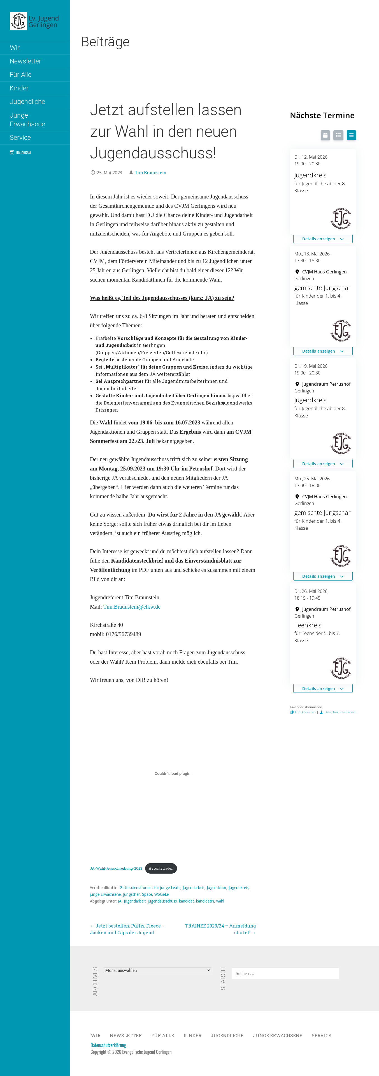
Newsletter (25, 61)
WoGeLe (161, 894)
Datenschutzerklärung (108, 1045)
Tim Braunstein (150, 172)
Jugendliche (27, 102)
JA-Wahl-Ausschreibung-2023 (116, 868)
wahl (220, 901)
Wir (15, 48)
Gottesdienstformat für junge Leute (150, 887)
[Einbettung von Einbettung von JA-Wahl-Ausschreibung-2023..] (173, 773)
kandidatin (205, 901)
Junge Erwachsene (27, 119)
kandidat (186, 901)
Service (20, 137)
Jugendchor (216, 887)
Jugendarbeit (193, 887)
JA (120, 901)
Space (147, 894)
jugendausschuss (162, 901)
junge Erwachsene (105, 894)
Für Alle (20, 75)
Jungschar (131, 894)
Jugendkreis (238, 887)
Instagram (23, 152)
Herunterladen (160, 868)
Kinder (19, 88)
